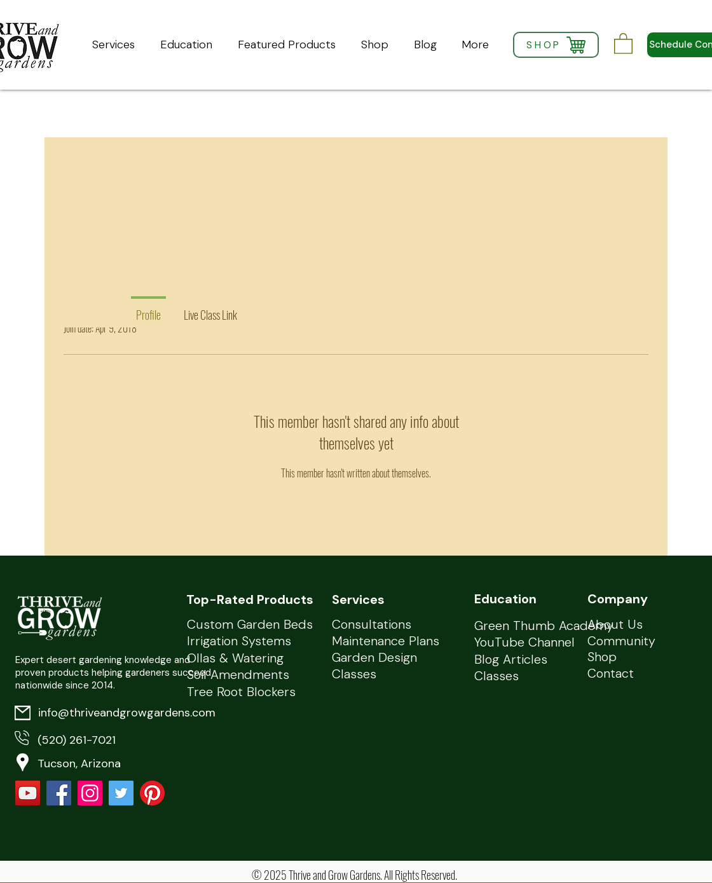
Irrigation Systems (239, 641)
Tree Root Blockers (241, 691)
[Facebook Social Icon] (58, 793)
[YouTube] (27, 793)
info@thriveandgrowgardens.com (127, 712)
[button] (623, 43)
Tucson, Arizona (79, 763)
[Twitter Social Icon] (121, 793)
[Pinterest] (152, 793)
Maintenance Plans (385, 641)
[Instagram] (90, 793)
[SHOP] (556, 45)
